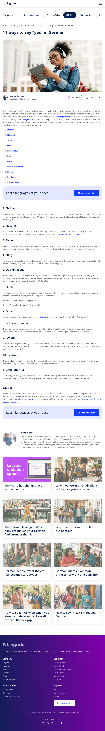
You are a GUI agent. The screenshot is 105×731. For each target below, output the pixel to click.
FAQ (55, 690)
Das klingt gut (13, 151)
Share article (93, 97)
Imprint (45, 719)
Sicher (10, 140)
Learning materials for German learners (28, 26)
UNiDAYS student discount (13, 696)
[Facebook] (57, 723)
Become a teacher (64, 703)
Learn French (59, 673)
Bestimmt (11, 177)
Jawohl (10, 172)
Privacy (53, 719)
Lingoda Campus (31, 15)
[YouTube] (52, 723)
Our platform (8, 690)
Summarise (74, 97)
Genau (10, 161)
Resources (7, 693)
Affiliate (57, 696)
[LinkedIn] (43, 723)
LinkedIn (72, 447)
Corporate (6, 663)
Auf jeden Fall (13, 182)
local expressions (26, 399)
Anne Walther (18, 96)
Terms (60, 719)
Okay (9, 145)
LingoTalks (53, 15)
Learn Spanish (59, 676)
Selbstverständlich (15, 166)
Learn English (59, 666)
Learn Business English (63, 669)
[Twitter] (48, 723)
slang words (63, 116)
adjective (42, 317)
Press (5, 676)
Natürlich (11, 135)
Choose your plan (86, 193)
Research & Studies (10, 679)
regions (27, 119)
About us (6, 666)
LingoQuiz (86, 15)
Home (5, 26)
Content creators (60, 693)
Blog (70, 15)
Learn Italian (59, 679)
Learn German (59, 663)
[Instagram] (61, 723)
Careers (6, 673)
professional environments (70, 234)
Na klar (10, 130)
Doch (9, 156)
